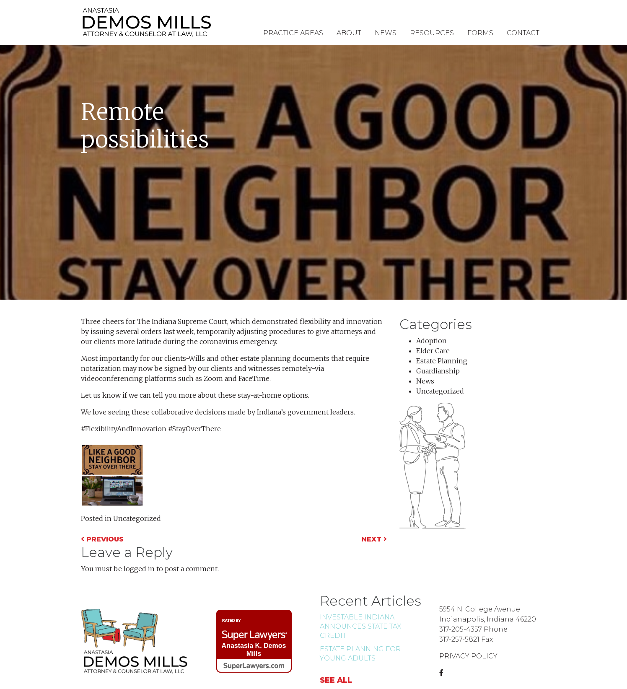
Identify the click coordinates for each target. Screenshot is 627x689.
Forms (480, 33)
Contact (523, 33)
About (349, 33)
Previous (102, 539)
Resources (432, 33)
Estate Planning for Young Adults (360, 653)
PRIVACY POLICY (468, 656)
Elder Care (433, 351)
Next (374, 539)
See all (336, 680)
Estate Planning (441, 361)
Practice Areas (293, 33)
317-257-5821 (459, 639)
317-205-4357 (460, 629)
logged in (139, 569)
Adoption (431, 341)
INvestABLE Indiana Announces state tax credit (360, 626)
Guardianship (438, 371)
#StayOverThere (194, 429)
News (385, 33)
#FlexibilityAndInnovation (123, 429)
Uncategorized (137, 518)
